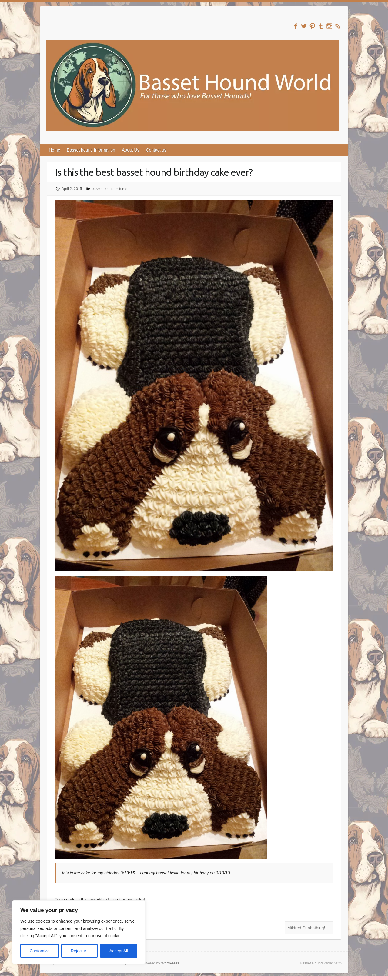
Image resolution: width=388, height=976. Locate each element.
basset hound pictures (109, 189)
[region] (79, 932)
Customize (40, 950)
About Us (130, 150)
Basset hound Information (91, 150)
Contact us (156, 150)
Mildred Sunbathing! (308, 927)
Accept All (118, 950)
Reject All (79, 950)
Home (54, 150)
